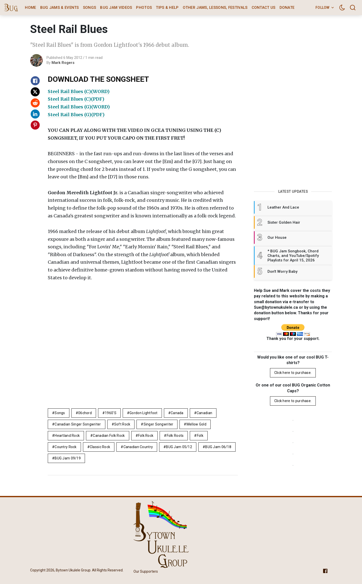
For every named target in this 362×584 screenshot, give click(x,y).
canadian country (138, 447)
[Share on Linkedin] (35, 114)
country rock (65, 447)
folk (200, 436)
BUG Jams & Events (59, 7)
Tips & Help (167, 7)
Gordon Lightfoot (143, 413)
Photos (144, 7)
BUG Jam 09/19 (68, 458)
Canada (177, 413)
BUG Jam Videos (116, 7)
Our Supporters (145, 571)
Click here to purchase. (292, 373)
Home (30, 7)
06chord (85, 413)
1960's (110, 413)
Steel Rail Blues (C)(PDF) (76, 99)
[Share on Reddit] (35, 102)
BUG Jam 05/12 (179, 447)
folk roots (175, 436)
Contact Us (264, 7)
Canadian (204, 413)
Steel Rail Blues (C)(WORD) (79, 91)
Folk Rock (146, 436)
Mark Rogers (63, 62)
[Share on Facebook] (35, 80)
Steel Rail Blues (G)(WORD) (79, 107)
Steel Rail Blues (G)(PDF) (76, 115)
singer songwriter (158, 424)
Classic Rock (100, 447)
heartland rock (67, 436)
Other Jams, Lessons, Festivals (215, 7)
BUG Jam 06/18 (218, 447)
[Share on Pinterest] (35, 125)
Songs (89, 7)
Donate (287, 7)
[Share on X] (35, 91)
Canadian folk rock (109, 436)
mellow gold (196, 424)
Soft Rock (122, 424)
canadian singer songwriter (78, 424)
